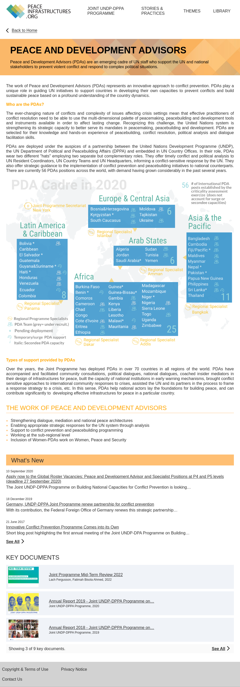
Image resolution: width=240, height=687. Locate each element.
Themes (192, 11)
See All (13, 541)
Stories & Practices (153, 11)
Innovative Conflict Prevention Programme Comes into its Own (62, 527)
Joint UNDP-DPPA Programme (105, 11)
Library (222, 11)
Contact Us (12, 679)
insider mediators (213, 374)
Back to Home (24, 30)
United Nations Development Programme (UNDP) (186, 146)
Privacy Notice (74, 669)
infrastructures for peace (55, 378)
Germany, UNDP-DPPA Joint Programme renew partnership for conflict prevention (80, 504)
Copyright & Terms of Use (25, 669)
